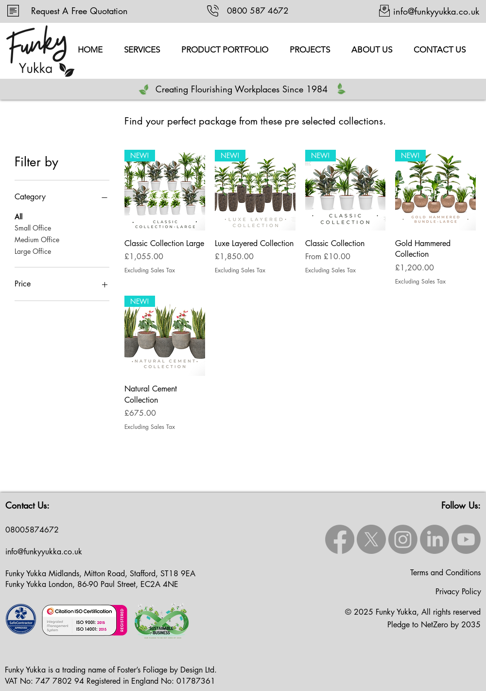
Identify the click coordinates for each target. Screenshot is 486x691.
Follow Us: (461, 505)
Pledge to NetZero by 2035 (434, 625)
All (18, 216)
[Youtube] (466, 539)
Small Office (33, 227)
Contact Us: (27, 505)
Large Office (33, 251)
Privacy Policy (458, 591)
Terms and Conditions (445, 572)
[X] (371, 539)
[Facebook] (339, 539)
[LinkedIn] (434, 539)
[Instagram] (402, 539)
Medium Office (37, 239)
